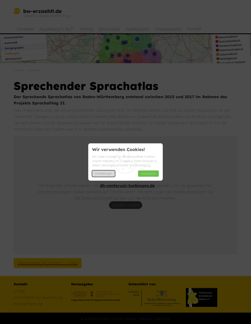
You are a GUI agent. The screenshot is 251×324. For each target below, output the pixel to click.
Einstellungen (103, 173)
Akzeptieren (148, 173)
